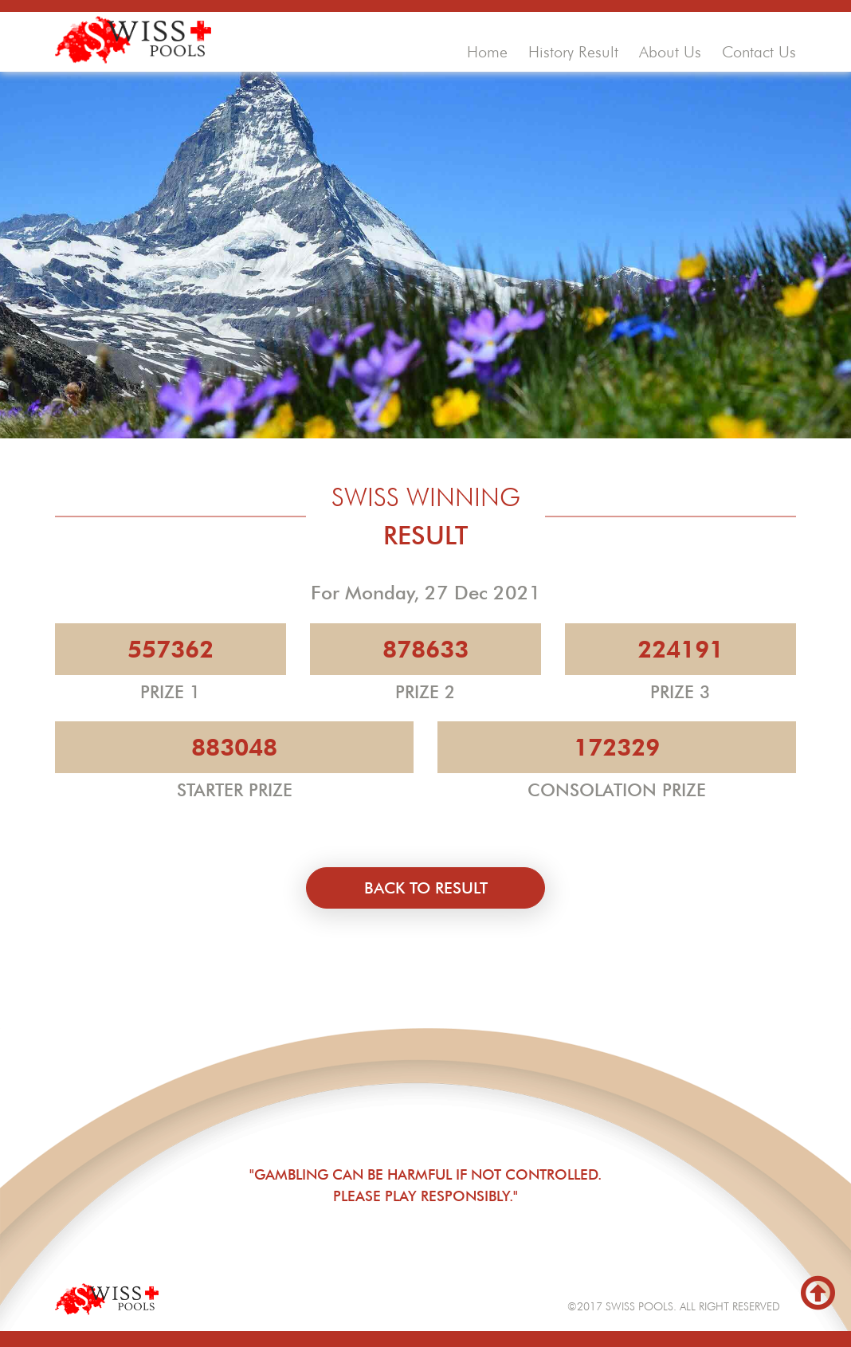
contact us (759, 51)
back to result (426, 887)
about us (670, 51)
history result (573, 51)
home (487, 51)
